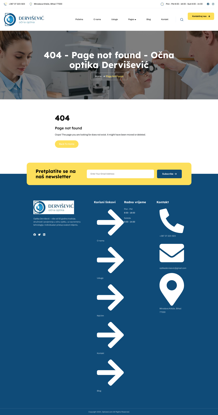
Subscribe (169, 174)
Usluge (114, 19)
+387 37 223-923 (17, 4)
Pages (132, 19)
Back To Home (66, 144)
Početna (79, 19)
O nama (97, 19)
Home (98, 76)
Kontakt (164, 19)
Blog (148, 19)
